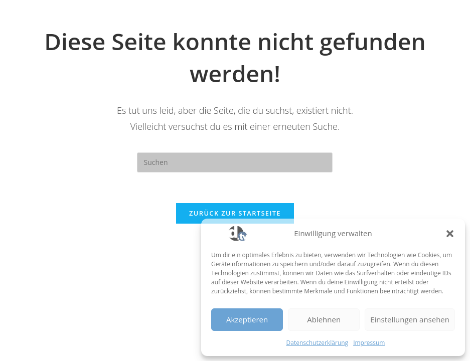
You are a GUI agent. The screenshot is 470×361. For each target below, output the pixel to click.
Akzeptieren (247, 319)
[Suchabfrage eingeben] (235, 162)
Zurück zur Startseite (235, 213)
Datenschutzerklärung (317, 342)
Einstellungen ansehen (409, 319)
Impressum (369, 342)
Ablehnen (324, 319)
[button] (450, 234)
